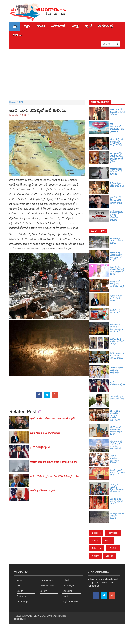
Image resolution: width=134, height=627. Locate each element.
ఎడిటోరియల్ (58, 26)
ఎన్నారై (75, 26)
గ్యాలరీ (88, 26)
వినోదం (41, 26)
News (19, 580)
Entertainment (46, 580)
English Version (70, 601)
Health (108, 540)
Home (12, 102)
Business (96, 533)
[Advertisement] (67, 74)
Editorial (109, 556)
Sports (95, 540)
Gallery (95, 556)
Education (97, 548)
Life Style (112, 548)
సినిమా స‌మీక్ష (105, 26)
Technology (113, 533)
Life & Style (68, 585)
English (18, 35)
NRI (21, 102)
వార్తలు (27, 26)
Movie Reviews (47, 585)
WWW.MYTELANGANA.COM (37, 616)
